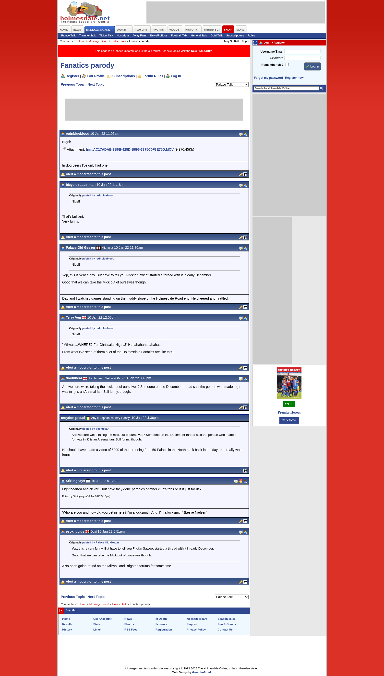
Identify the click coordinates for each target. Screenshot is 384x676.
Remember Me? (272, 65)
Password (276, 58)
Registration (164, 629)
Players (192, 624)
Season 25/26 (227, 618)
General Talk (199, 35)
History (67, 629)
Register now (294, 77)
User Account (102, 618)
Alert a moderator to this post (88, 174)
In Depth (161, 618)
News (128, 618)
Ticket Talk (106, 35)
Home (81, 41)
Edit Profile (96, 76)
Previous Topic (73, 84)
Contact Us (225, 629)
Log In (176, 76)
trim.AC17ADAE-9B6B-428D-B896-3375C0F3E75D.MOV (130, 149)
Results (67, 624)
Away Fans (139, 35)
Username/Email (271, 51)
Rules (251, 35)
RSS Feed (131, 629)
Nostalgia (123, 35)
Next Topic (96, 84)
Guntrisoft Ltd (201, 672)
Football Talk (179, 35)
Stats (96, 624)
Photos (129, 624)
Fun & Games (227, 624)
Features (161, 624)
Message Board (98, 41)
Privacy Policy (196, 629)
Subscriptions (235, 35)
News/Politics (159, 35)
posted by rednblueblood (98, 195)
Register (72, 76)
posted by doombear (95, 428)
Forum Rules (153, 76)
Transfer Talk (87, 35)
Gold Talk (217, 35)
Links (97, 629)
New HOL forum (201, 50)
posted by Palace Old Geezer (100, 542)
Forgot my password (268, 77)
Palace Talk (68, 35)
